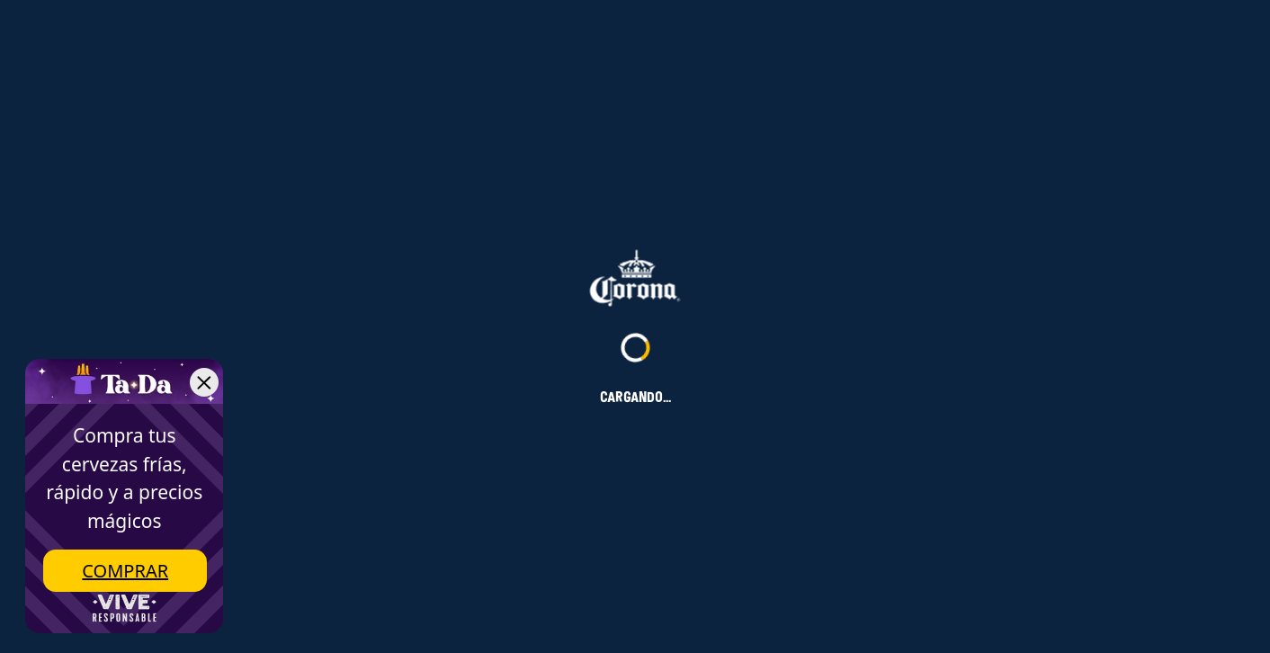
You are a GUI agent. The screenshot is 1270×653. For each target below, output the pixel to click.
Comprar (125, 571)
